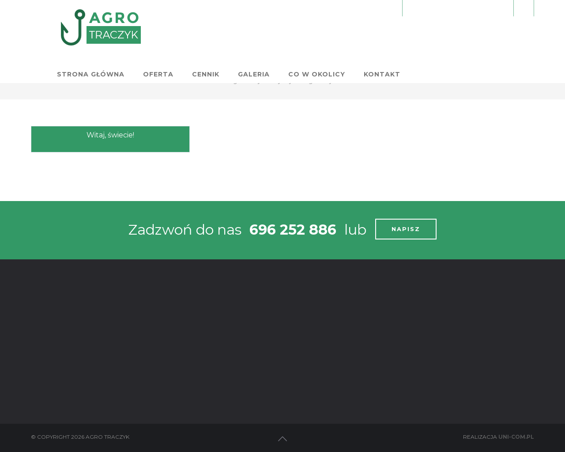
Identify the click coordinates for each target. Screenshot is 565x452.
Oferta (287, 34)
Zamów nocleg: (458, 7)
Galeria (383, 34)
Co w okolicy (445, 34)
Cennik (334, 34)
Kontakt (511, 34)
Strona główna (219, 34)
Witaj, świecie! (110, 135)
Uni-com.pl (516, 436)
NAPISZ (406, 228)
